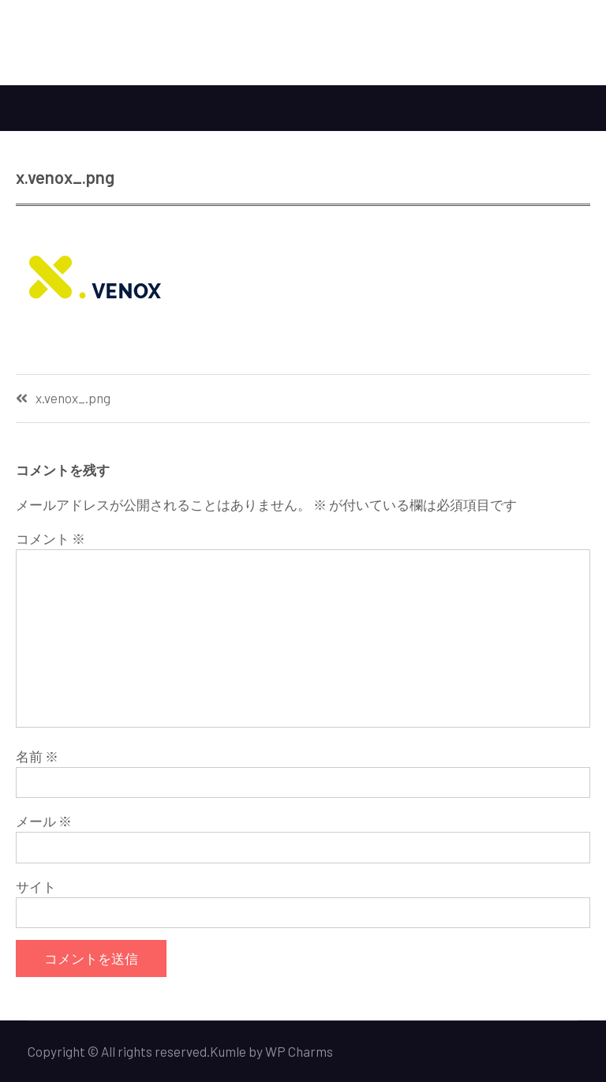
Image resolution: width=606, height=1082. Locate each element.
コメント (50, 538)
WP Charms (299, 1051)
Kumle (228, 1051)
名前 (37, 756)
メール (44, 821)
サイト (36, 886)
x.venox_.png (73, 398)
